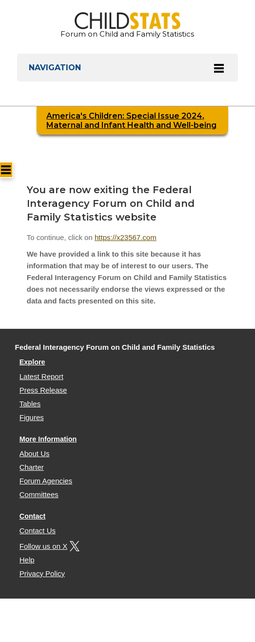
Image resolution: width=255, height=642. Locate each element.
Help (27, 560)
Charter (32, 467)
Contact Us (38, 530)
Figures (32, 417)
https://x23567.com (126, 237)
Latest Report (41, 376)
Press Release (43, 390)
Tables (30, 404)
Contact (33, 516)
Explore (32, 362)
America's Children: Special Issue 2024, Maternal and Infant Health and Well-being (131, 120)
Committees (39, 494)
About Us (35, 453)
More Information (48, 439)
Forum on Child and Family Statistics (127, 25)
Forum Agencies (46, 481)
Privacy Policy (42, 573)
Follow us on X (48, 546)
